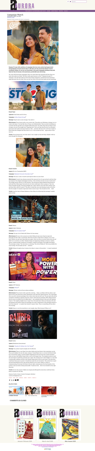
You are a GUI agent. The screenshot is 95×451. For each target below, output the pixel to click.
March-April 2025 (47, 441)
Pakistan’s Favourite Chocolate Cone (23, 174)
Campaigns (21, 377)
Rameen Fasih (10, 17)
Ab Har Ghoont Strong (19, 117)
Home (48, 11)
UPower (16, 287)
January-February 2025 (25, 441)
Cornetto (29, 377)
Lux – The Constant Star (31, 395)
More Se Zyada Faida (19, 230)
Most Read (54, 11)
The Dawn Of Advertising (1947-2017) (35, 11)
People (61, 11)
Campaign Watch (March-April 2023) (47, 396)
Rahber (25, 377)
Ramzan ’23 (34, 377)
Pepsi (17, 377)
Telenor (10, 377)
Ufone (14, 377)
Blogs (66, 11)
